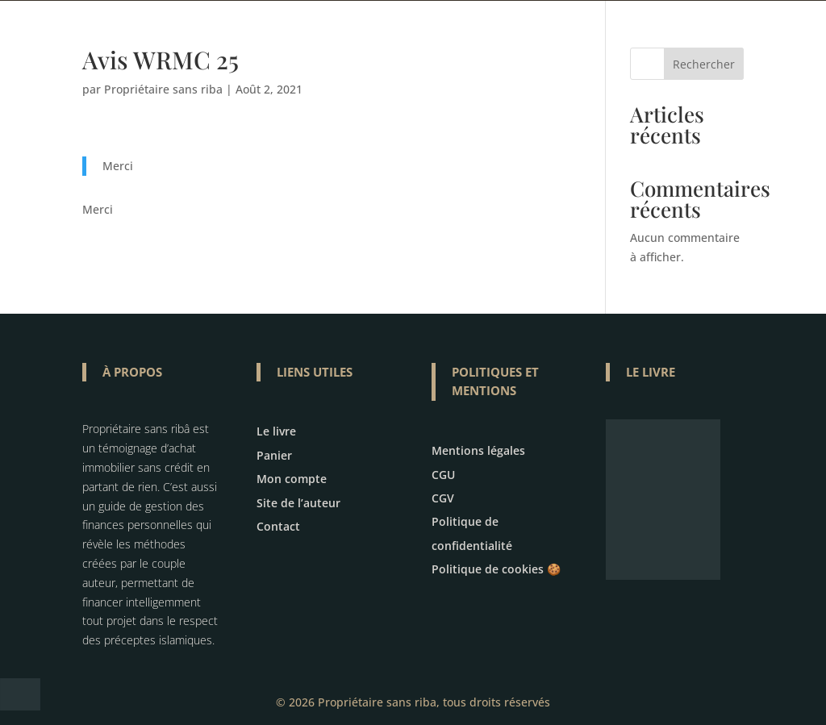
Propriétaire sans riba (163, 89)
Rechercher (704, 64)
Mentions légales (478, 450)
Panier (274, 455)
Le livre (276, 431)
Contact (278, 526)
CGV (443, 498)
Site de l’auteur (298, 502)
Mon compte (292, 478)
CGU (443, 474)
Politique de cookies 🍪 (496, 569)
